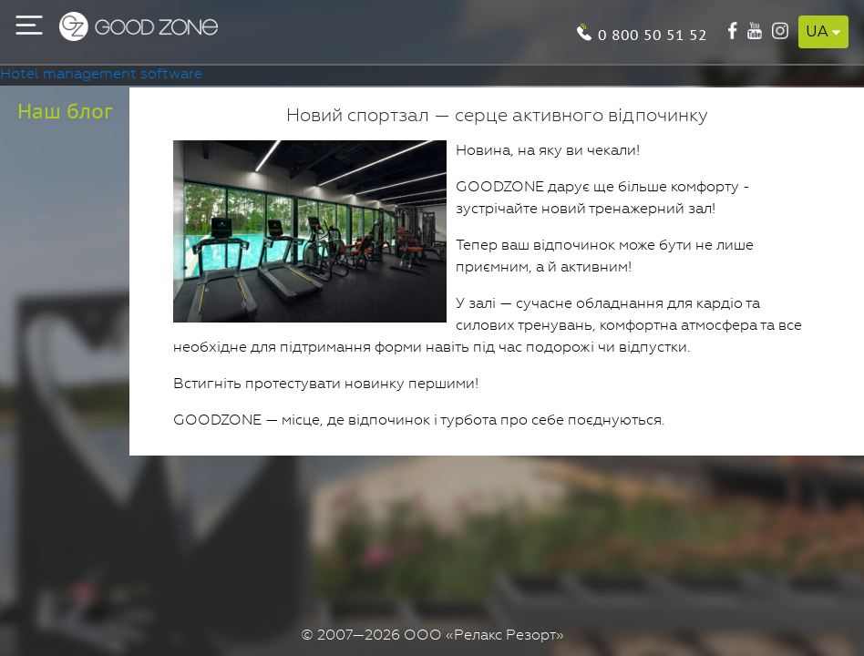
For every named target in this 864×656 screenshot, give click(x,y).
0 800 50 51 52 (652, 33)
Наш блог (64, 111)
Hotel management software (101, 74)
